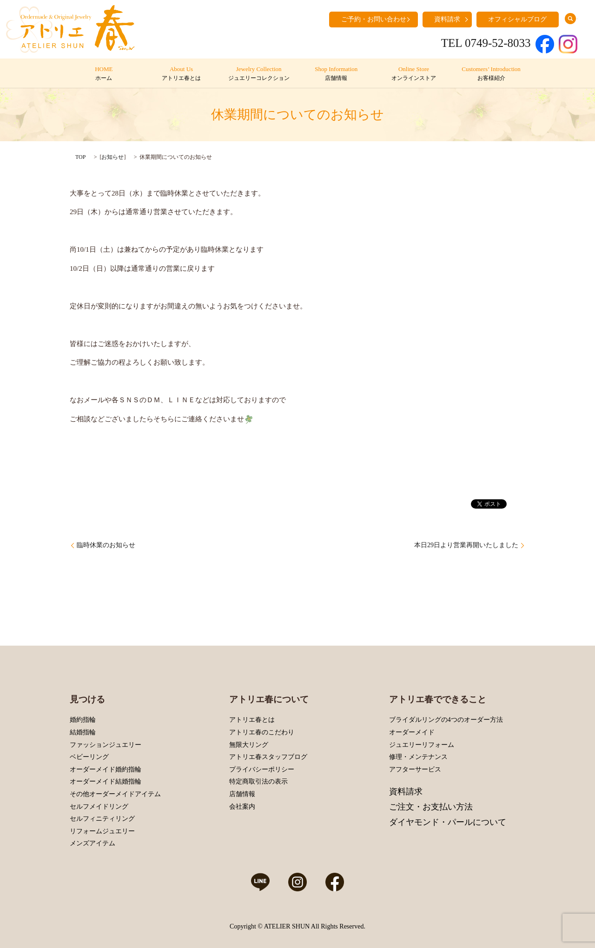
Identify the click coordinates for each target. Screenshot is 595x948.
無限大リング (248, 744)
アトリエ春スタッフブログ (268, 756)
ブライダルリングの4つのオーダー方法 (446, 719)
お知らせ (112, 157)
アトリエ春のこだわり (261, 732)
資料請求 (447, 19)
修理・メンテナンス (418, 756)
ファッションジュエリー (105, 744)
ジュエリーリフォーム (421, 744)
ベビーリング (89, 756)
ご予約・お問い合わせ (373, 19)
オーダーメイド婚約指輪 (105, 769)
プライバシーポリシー (261, 769)
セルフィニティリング (102, 818)
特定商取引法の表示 (258, 781)
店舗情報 (242, 794)
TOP (80, 157)
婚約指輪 (83, 719)
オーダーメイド (412, 732)
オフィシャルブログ (517, 19)
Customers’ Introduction (491, 73)
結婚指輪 (83, 732)
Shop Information (336, 73)
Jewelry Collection (258, 73)
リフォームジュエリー (102, 831)
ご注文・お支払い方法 (431, 806)
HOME (104, 73)
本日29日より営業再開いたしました (466, 545)
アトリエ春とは (252, 719)
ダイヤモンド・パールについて (447, 822)
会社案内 (242, 806)
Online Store (413, 73)
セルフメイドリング (99, 806)
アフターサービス (415, 769)
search (570, 19)
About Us (181, 73)
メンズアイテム (92, 843)
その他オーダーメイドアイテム (115, 794)
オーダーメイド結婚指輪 (105, 781)
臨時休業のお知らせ (106, 545)
